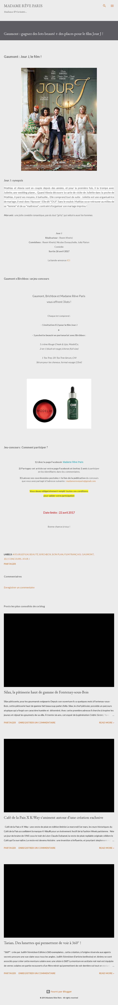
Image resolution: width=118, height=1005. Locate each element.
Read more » (106, 722)
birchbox (45, 554)
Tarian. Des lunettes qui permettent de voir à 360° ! (42, 942)
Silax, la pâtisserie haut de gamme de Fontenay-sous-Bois (46, 692)
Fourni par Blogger (59, 991)
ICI (68, 260)
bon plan (57, 554)
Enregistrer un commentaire (19, 587)
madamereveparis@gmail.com (81, 481)
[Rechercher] (104, 6)
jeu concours (12, 558)
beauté (34, 554)
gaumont (88, 554)
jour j (26, 558)
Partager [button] (10, 563)
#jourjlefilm (21, 554)
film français (72, 554)
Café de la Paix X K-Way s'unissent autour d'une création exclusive (53, 817)
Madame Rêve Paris (23, 5)
